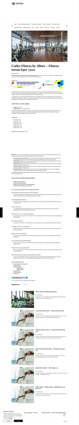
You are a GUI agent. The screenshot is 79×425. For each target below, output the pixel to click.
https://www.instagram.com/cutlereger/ (25, 185)
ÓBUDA (37, 27)
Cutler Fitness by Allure (17, 280)
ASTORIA (41, 27)
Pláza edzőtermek (17, 270)
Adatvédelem (10, 418)
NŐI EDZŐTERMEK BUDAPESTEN (24, 24)
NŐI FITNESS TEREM (56, 24)
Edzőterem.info (16, 73)
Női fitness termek (17, 265)
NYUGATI (58, 27)
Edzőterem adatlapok (17, 272)
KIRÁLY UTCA (47, 27)
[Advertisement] (39, 15)
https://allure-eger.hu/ (21, 181)
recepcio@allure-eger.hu (22, 183)
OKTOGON (53, 27)
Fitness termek (16, 273)
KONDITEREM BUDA (18, 27)
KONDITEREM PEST (26, 27)
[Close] (23, 410)
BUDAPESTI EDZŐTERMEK (36, 24)
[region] (13, 416)
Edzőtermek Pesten (20, 269)
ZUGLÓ (33, 27)
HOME (15, 24)
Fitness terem (25, 280)
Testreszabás (8, 420)
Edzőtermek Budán (20, 268)
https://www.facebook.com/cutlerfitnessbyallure (26, 184)
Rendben (18, 420)
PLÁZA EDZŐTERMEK (47, 24)
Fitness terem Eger (31, 280)
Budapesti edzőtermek (17, 266)
